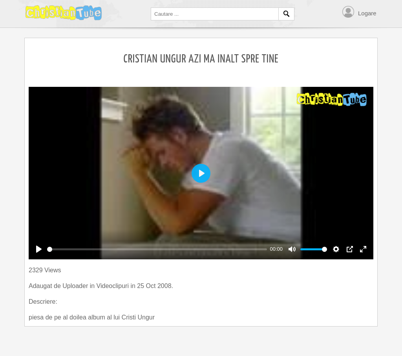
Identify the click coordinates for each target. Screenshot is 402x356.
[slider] (157, 249)
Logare (367, 13)
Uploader (76, 286)
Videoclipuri (114, 286)
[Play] (39, 249)
